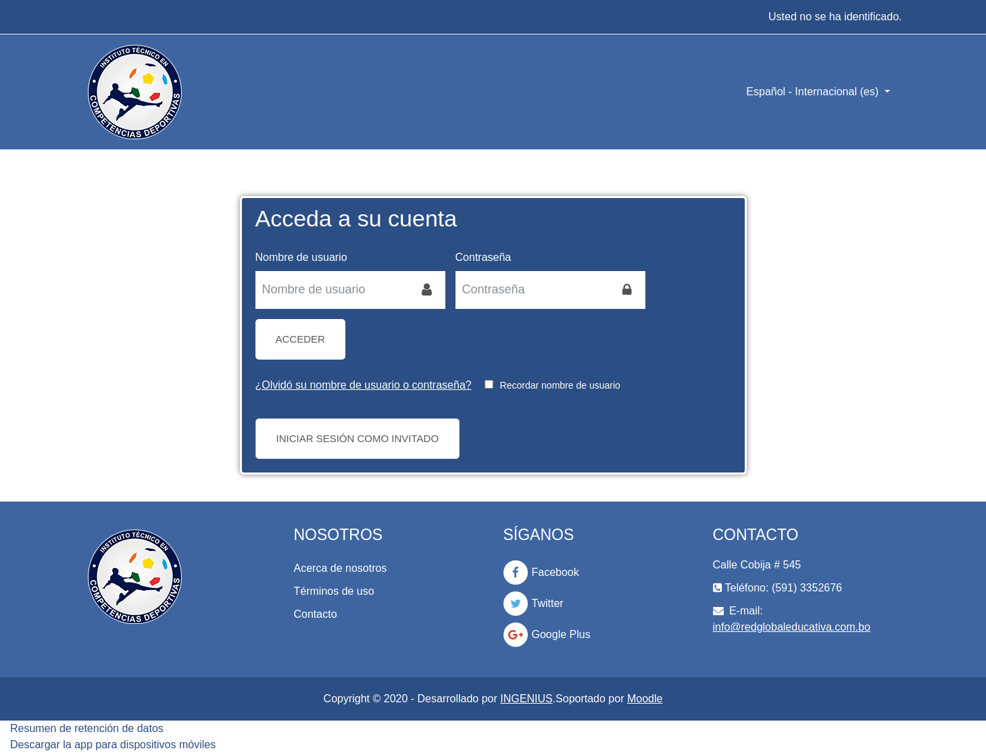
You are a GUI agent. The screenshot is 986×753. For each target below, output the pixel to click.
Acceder (300, 339)
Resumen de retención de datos (87, 728)
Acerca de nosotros (340, 568)
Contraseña (483, 257)
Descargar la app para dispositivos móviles (113, 744)
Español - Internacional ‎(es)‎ (813, 91)
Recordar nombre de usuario (560, 385)
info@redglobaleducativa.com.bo (791, 627)
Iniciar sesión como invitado (357, 438)
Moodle (644, 698)
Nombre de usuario (301, 257)
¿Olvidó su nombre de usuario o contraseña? (363, 385)
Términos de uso (334, 591)
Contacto (315, 614)
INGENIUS (526, 698)
